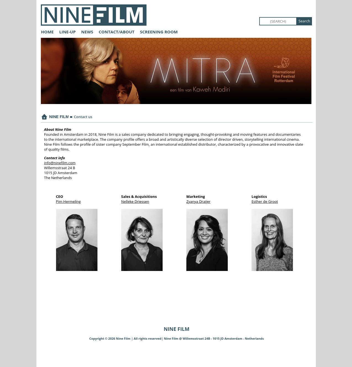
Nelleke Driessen (135, 201)
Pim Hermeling (68, 201)
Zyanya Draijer (198, 201)
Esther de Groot (265, 201)
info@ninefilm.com (60, 162)
